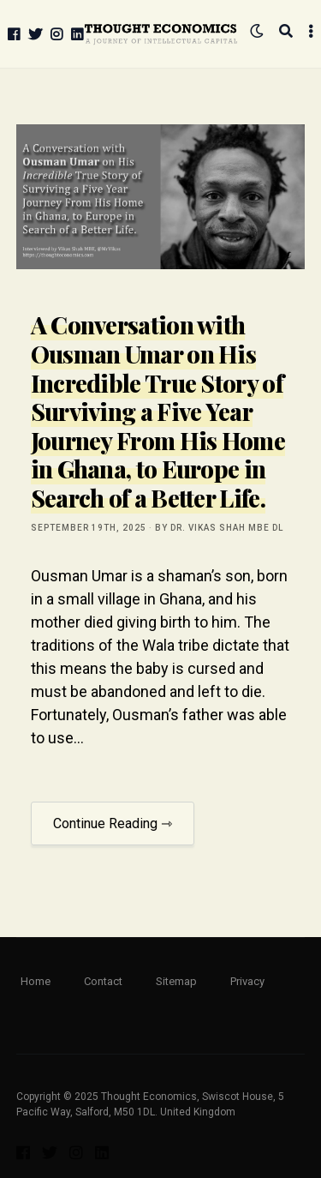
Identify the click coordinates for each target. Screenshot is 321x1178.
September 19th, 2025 (88, 527)
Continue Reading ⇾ (112, 823)
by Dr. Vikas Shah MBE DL (219, 527)
